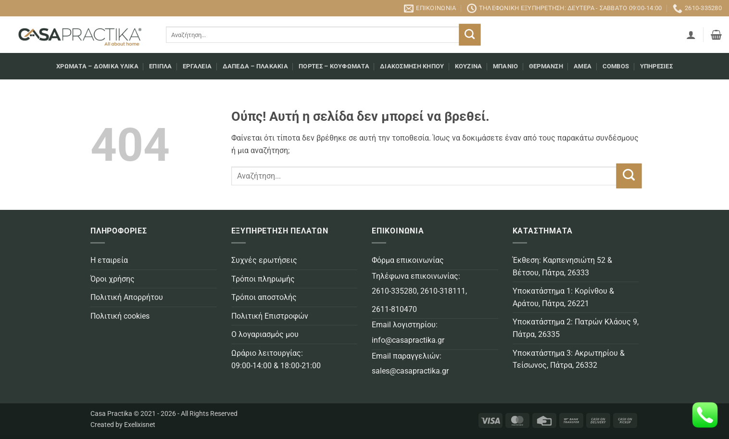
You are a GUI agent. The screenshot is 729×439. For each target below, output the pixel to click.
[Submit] (470, 35)
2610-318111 (442, 291)
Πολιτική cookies (120, 316)
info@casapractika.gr (408, 340)
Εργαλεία (197, 66)
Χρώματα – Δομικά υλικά (97, 66)
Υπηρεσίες (656, 66)
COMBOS (616, 66)
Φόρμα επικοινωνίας (408, 260)
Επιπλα (160, 66)
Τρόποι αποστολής (264, 297)
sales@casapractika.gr (410, 370)
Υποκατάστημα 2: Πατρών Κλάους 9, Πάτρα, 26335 (576, 328)
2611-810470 (394, 309)
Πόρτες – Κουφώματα (334, 66)
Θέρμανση (546, 66)
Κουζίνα (468, 66)
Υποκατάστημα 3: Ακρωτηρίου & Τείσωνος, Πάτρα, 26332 (569, 359)
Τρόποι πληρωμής (263, 279)
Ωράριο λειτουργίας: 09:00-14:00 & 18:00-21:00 (276, 359)
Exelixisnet (139, 425)
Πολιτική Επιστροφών (269, 316)
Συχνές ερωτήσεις (264, 260)
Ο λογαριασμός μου (265, 334)
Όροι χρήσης (112, 279)
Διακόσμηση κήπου (412, 66)
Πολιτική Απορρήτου (126, 297)
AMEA (582, 66)
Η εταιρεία (109, 260)
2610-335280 (394, 291)
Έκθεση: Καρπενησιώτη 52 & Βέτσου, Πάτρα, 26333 (562, 266)
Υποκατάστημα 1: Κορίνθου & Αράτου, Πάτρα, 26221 (563, 297)
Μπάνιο (505, 66)
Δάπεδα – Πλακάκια (255, 66)
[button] (691, 34)
